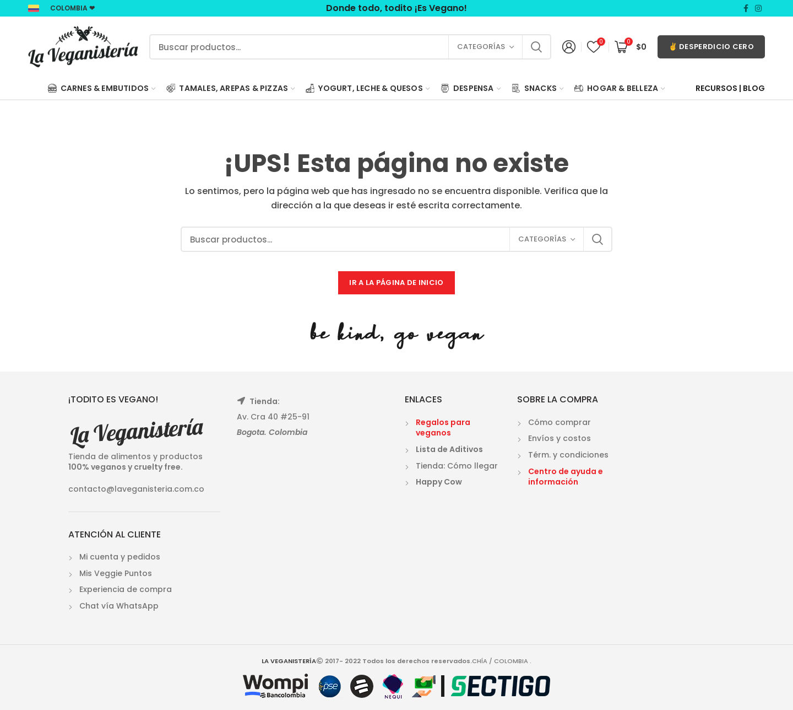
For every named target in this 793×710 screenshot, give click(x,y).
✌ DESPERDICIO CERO (711, 46)
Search (536, 47)
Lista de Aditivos (449, 449)
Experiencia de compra (125, 589)
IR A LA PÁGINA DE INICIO (396, 282)
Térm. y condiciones (568, 454)
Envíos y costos (559, 438)
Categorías (481, 46)
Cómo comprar (559, 422)
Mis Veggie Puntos (115, 573)
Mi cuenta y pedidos (119, 556)
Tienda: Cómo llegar (457, 465)
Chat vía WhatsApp (119, 605)
